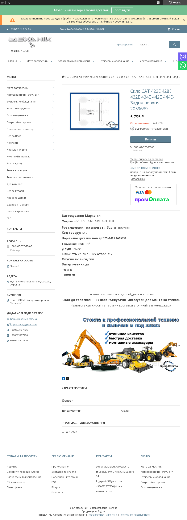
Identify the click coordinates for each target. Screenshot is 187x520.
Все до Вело (14, 136)
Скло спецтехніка (17, 115)
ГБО (9, 218)
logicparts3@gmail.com (23, 324)
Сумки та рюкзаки (18, 211)
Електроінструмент (150, 61)
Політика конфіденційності (135, 514)
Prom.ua (112, 508)
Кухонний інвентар (18, 156)
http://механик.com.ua (23, 318)
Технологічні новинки (20, 177)
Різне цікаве (14, 487)
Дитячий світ (15, 184)
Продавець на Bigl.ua (93, 511)
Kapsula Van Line (17, 149)
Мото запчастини (37, 61)
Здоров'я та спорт (18, 204)
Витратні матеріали (19, 122)
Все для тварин (16, 191)
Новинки (12, 466)
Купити (150, 139)
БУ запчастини (16, 482)
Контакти (57, 492)
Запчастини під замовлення (24, 477)
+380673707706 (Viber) (109, 486)
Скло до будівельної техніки (90, 76)
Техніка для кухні (17, 170)
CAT (113, 76)
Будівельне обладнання (114, 61)
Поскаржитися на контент (102, 514)
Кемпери (12, 142)
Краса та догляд (16, 197)
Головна (12, 61)
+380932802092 (105, 491)
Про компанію (60, 466)
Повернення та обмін (65, 477)
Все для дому (15, 163)
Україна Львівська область (112, 466)
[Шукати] (174, 44)
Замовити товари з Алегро (23, 471)
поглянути (122, 10)
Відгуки (56, 487)
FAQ (54, 482)
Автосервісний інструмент (74, 61)
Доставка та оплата (64, 471)
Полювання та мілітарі (20, 129)
